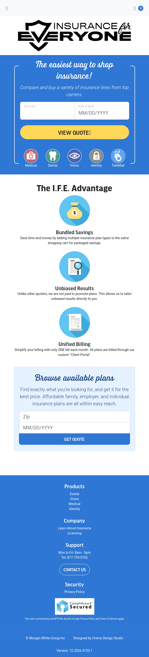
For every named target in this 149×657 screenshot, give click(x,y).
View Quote (74, 132)
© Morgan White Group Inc (45, 638)
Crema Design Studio (107, 638)
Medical (74, 504)
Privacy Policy (74, 592)
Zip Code (29, 106)
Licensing (75, 533)
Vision (74, 499)
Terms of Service (109, 619)
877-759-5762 (77, 557)
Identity (74, 509)
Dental (74, 494)
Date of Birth (86, 106)
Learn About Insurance (74, 528)
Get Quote (74, 439)
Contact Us (74, 569)
